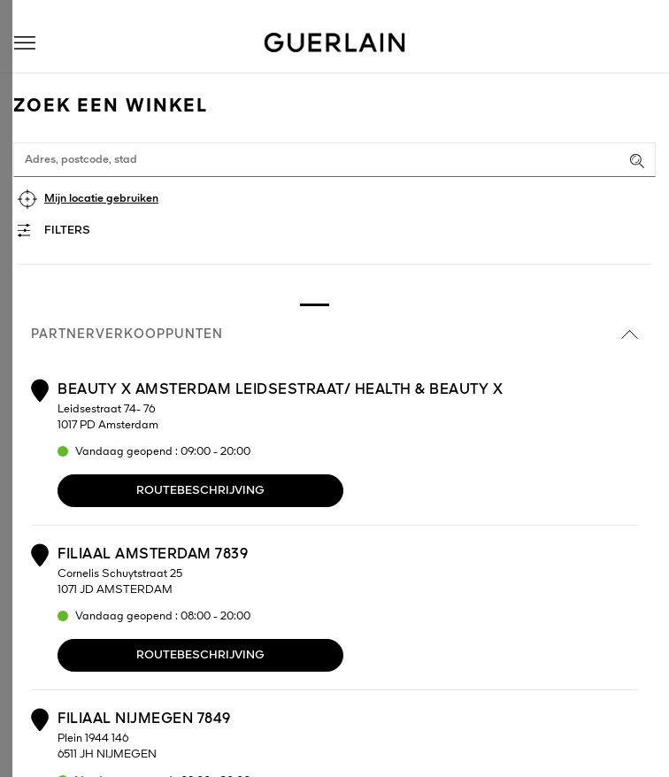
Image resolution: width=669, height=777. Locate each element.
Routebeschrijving (200, 490)
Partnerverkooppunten (334, 334)
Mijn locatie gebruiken (101, 198)
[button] (24, 43)
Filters (67, 230)
